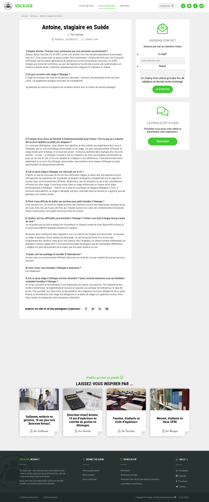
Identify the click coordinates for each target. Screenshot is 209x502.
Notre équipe (88, 475)
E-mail (162, 54)
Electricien (125, 470)
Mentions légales (51, 497)
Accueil (24, 16)
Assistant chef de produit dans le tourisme (140, 479)
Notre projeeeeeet (91, 470)
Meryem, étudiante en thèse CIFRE (170, 420)
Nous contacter (90, 479)
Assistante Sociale (129, 475)
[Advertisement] (75, 113)
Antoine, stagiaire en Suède (51, 16)
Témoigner (162, 141)
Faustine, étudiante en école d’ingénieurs (126, 420)
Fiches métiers (86, 6)
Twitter (181, 487)
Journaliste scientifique (131, 483)
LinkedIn (181, 476)
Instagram (182, 470)
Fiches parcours (106, 6)
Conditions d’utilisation (29, 497)
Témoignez (124, 6)
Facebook (181, 481)
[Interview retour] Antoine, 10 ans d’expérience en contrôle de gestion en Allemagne (82, 420)
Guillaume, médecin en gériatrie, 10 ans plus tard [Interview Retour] (39, 420)
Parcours (33, 16)
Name (162, 66)
